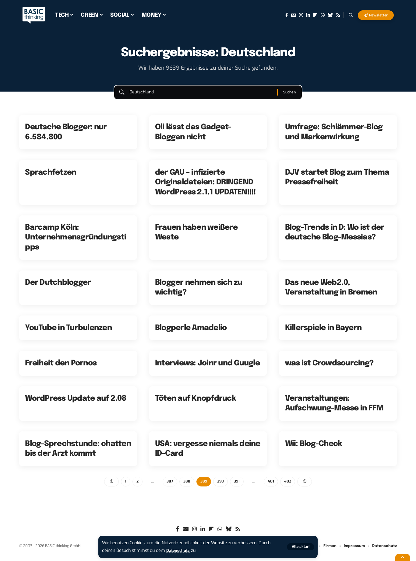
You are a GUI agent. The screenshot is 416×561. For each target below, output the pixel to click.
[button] (300, 546)
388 (186, 487)
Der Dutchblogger (58, 288)
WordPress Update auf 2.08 (75, 404)
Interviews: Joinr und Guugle (207, 369)
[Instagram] (301, 15)
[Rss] (338, 15)
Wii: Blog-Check (313, 449)
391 (237, 487)
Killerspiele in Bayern (323, 333)
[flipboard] (315, 15)
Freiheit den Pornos (61, 369)
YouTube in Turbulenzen (68, 333)
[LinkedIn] (308, 15)
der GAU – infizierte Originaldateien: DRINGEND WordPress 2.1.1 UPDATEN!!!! (205, 188)
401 (272, 487)
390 (220, 487)
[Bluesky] (330, 15)
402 (289, 487)
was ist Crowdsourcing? (329, 369)
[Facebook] (287, 15)
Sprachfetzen (50, 178)
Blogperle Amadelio (191, 333)
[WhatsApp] (322, 15)
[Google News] (294, 15)
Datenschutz (179, 550)
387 (168, 487)
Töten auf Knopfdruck (195, 404)
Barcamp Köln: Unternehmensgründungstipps (75, 243)
